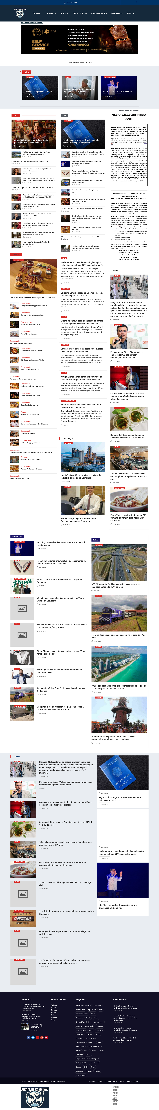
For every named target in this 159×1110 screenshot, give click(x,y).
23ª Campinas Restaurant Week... (21, 339)
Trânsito (99, 540)
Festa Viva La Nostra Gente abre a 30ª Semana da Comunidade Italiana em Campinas (128, 515)
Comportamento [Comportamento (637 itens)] (98, 1015)
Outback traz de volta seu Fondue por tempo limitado (32, 295)
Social (53, 1006)
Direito (67, 476)
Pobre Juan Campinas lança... (31, 392)
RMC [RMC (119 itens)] (77, 1056)
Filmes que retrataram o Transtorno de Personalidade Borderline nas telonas (31, 1009)
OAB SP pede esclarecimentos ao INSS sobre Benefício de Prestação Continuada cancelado (39, 178)
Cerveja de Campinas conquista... (32, 311)
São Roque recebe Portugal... (20, 474)
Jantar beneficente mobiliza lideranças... (35, 420)
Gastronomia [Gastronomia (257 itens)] (80, 1036)
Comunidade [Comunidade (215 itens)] (89, 1019)
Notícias (54, 998)
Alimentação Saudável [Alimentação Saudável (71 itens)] (83, 999)
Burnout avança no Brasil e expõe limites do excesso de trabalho (38, 168)
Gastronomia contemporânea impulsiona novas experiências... (32, 448)
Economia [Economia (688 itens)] (100, 1023)
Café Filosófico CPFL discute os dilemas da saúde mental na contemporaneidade (38, 223)
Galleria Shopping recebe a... (31, 439)
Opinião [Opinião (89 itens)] (101, 1044)
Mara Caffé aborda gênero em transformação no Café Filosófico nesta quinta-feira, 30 (38, 194)
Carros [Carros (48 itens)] (93, 1007)
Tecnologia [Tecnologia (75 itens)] (79, 1064)
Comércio (24, 453)
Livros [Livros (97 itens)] (99, 1036)
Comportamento (27, 436)
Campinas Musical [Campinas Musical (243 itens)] (82, 1007)
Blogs (53, 1014)
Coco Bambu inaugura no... (30, 401)
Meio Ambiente (119, 406)
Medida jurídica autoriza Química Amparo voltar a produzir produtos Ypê (37, 152)
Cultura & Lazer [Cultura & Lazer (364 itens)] (81, 1023)
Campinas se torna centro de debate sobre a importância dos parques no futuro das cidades (127, 394)
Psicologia (19, 119)
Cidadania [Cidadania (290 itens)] (79, 1011)
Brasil (65, 13)
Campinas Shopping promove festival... (34, 302)
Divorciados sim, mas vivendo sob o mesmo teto (37, 1019)
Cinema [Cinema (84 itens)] (95, 1011)
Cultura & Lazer (80, 13)
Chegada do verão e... (28, 429)
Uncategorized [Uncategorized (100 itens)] (81, 1068)
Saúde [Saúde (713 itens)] (84, 1056)
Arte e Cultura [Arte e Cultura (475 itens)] (80, 1003)
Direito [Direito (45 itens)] (91, 1023)
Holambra (99, 692)
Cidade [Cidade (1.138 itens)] (88, 1011)
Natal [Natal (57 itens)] (85, 1044)
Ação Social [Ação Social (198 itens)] (92, 1003)
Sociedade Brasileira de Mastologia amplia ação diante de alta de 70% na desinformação (79, 92)
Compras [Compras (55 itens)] (79, 1019)
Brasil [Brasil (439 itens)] (100, 1003)
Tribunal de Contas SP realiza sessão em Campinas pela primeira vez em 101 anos (128, 474)
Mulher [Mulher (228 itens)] (78, 1044)
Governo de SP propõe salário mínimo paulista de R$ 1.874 (32, 186)
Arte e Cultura (110, 77)
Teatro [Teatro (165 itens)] (93, 1060)
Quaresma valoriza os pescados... (33, 347)
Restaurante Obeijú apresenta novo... (23, 375)
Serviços (38, 13)
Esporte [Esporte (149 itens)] (97, 1028)
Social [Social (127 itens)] (86, 1060)
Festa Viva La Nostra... (29, 330)
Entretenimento (26, 318)
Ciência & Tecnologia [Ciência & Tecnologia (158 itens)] (82, 1015)
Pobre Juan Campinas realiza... (32, 321)
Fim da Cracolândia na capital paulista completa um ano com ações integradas (86, 246)
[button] (20, 71)
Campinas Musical (99, 13)
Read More (104, 797)
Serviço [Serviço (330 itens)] (78, 1060)
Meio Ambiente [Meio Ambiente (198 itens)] (81, 1040)
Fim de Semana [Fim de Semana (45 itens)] (91, 1032)
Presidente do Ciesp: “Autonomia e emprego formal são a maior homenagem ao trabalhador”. (126, 353)
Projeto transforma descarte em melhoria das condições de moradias (125, 1022)
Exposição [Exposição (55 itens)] (79, 1032)
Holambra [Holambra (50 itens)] (91, 1036)
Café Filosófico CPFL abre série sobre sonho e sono (30, 160)
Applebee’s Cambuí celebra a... (31, 465)
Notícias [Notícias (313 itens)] (93, 1044)
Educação (65, 284)
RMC (131, 13)
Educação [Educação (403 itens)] (79, 1028)
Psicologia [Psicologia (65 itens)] (79, 1048)
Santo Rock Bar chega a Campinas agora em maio (87, 189)
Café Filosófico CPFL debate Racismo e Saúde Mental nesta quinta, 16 (39, 204)
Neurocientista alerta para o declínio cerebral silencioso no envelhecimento (38, 232)
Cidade (51, 13)
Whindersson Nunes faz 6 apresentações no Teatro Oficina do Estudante (82, 236)
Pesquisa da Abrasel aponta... (31, 455)
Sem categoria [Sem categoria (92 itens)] (94, 1056)
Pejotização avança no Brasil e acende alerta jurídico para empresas (81, 139)
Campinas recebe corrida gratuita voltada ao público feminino (87, 180)
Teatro (17, 555)
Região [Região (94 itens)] (88, 1048)
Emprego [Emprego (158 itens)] (89, 1028)
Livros (17, 646)
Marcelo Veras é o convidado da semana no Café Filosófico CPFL (38, 213)
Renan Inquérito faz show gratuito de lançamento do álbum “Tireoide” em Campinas (88, 171)
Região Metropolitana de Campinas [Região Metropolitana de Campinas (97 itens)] (87, 1052)
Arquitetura (119, 364)
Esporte (65, 338)
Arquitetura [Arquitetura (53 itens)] (97, 999)
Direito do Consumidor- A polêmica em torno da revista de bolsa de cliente (33, 1000)
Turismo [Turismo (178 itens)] (97, 1064)
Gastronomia (116, 13)
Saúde (68, 77)
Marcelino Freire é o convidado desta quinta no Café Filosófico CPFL (31, 139)
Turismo (17, 683)
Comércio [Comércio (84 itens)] (100, 1019)
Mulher (53, 1001)
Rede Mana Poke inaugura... (31, 366)
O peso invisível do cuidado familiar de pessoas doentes (36, 242)
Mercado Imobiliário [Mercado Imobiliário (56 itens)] (95, 1040)
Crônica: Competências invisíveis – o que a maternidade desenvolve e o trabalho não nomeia (87, 217)
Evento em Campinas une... (30, 410)
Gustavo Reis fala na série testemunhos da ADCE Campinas (82, 207)
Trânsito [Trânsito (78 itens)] (89, 1064)
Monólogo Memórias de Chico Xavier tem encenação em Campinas (86, 161)
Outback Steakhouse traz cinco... (32, 382)
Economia (30, 77)
